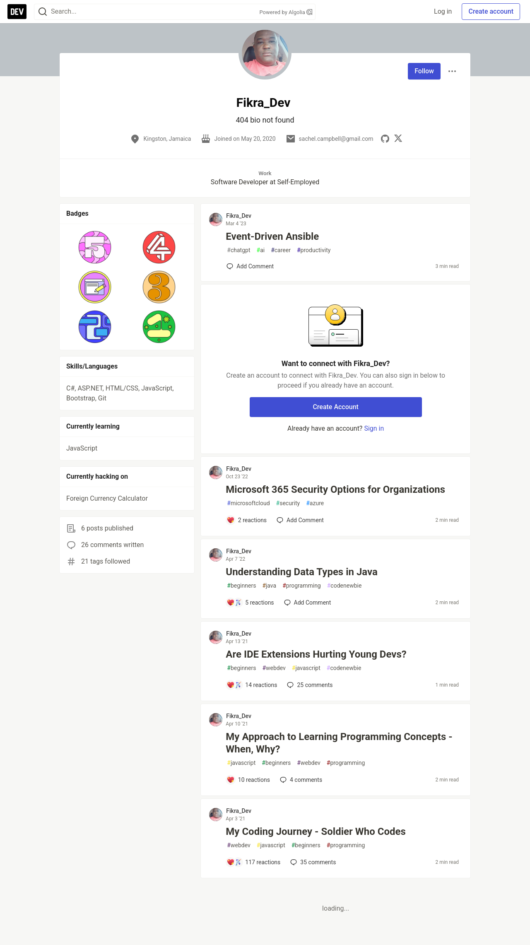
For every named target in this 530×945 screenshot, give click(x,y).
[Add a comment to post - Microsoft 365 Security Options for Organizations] (247, 520)
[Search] (42, 11)
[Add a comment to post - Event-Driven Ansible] (250, 266)
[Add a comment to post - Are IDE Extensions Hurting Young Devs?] (252, 684)
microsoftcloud (248, 503)
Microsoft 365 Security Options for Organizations (335, 489)
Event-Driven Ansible (272, 236)
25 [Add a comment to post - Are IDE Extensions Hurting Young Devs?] (308, 685)
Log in (443, 11)
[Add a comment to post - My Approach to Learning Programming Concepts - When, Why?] (248, 779)
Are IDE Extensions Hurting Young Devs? (316, 654)
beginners (241, 585)
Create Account (336, 407)
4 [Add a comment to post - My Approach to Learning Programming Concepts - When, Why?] (300, 780)
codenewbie (344, 585)
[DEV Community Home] (17, 11)
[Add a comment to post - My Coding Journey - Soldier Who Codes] (253, 862)
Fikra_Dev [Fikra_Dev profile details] (238, 215)
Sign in (374, 428)
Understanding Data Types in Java (301, 572)
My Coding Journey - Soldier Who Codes (315, 831)
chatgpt (238, 250)
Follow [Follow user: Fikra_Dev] (424, 71)
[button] (95, 247)
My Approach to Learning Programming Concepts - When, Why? (339, 743)
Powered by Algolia (285, 12)
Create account (490, 11)
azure (315, 503)
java (269, 585)
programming (301, 585)
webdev (273, 668)
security (288, 503)
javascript (306, 668)
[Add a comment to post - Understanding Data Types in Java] (250, 602)
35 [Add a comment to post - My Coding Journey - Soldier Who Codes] (312, 862)
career (281, 250)
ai (261, 250)
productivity (313, 250)
